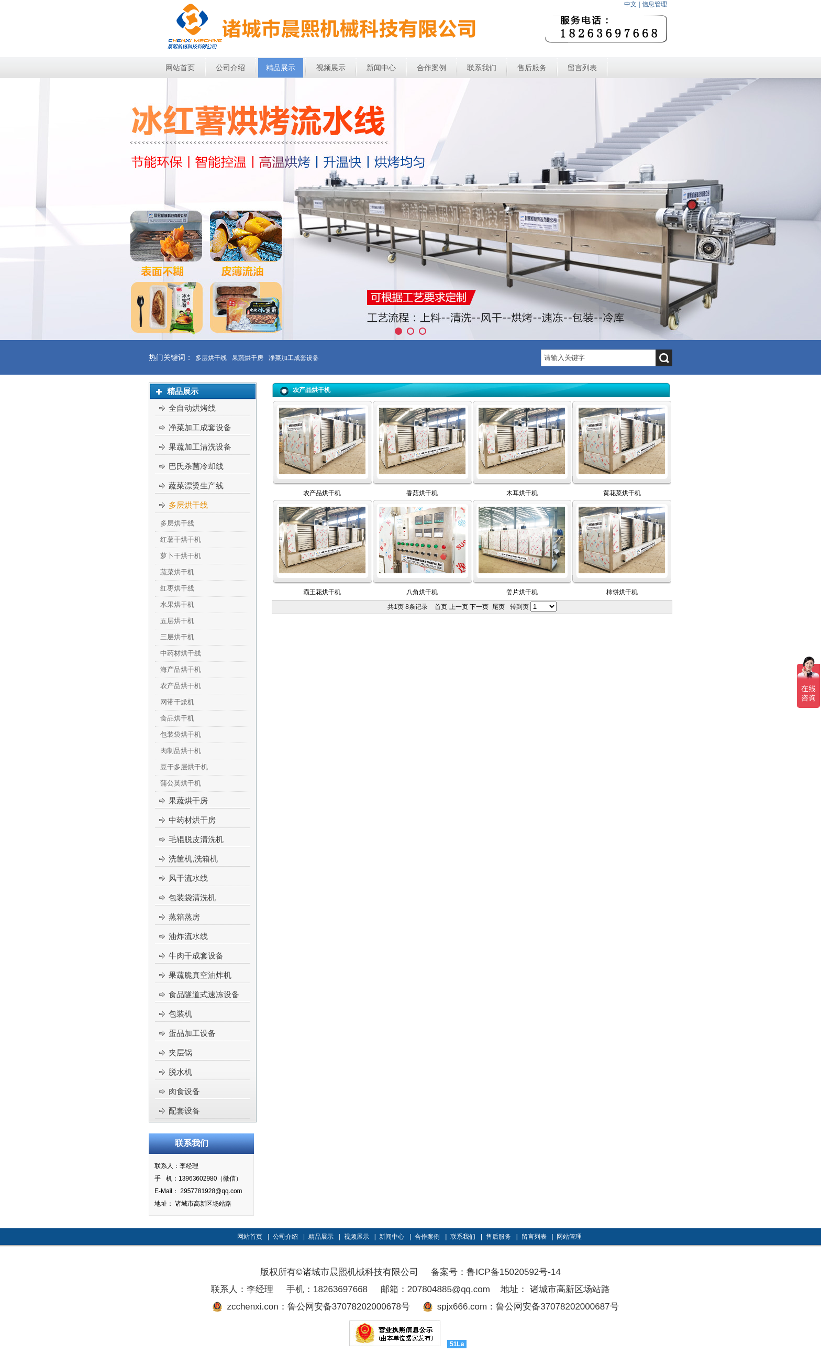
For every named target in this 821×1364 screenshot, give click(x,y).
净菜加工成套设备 (294, 358)
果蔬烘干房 (247, 358)
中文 (630, 4)
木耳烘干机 (522, 493)
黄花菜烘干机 (622, 493)
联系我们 (462, 1236)
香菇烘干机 (422, 493)
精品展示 (321, 1236)
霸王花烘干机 (322, 592)
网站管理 (569, 1236)
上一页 (458, 606)
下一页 (479, 606)
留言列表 (534, 1236)
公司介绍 (285, 1236)
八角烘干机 (422, 592)
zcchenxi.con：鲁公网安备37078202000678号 (318, 1307)
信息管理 (654, 4)
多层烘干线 (211, 358)
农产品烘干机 (322, 493)
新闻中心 (391, 1236)
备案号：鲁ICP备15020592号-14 (496, 1272)
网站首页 (249, 1236)
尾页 (498, 606)
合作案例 (427, 1236)
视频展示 (356, 1236)
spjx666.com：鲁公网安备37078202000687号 (528, 1307)
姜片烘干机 (522, 592)
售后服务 (498, 1236)
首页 (441, 606)
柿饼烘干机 (622, 592)
